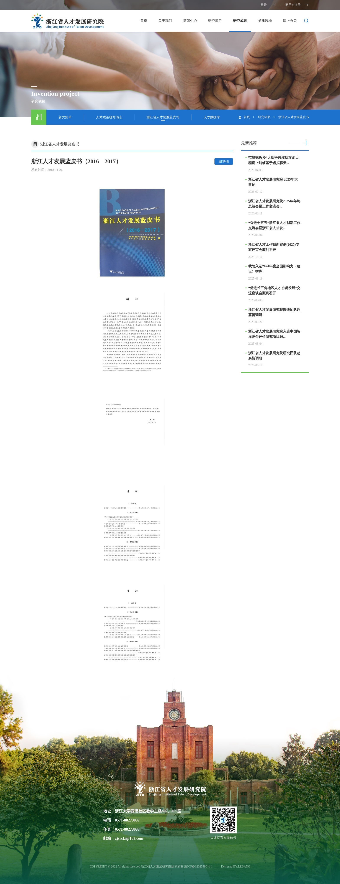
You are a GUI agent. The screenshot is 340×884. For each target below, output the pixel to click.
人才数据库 (212, 117)
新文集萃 (65, 117)
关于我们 (165, 21)
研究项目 (215, 21)
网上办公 (290, 21)
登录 (268, 5)
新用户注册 (297, 5)
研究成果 (240, 21)
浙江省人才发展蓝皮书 (163, 117)
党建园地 (265, 21)
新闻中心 (190, 21)
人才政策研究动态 (109, 117)
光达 (217, 866)
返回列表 (224, 161)
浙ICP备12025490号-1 (198, 866)
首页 (143, 21)
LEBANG (244, 866)
